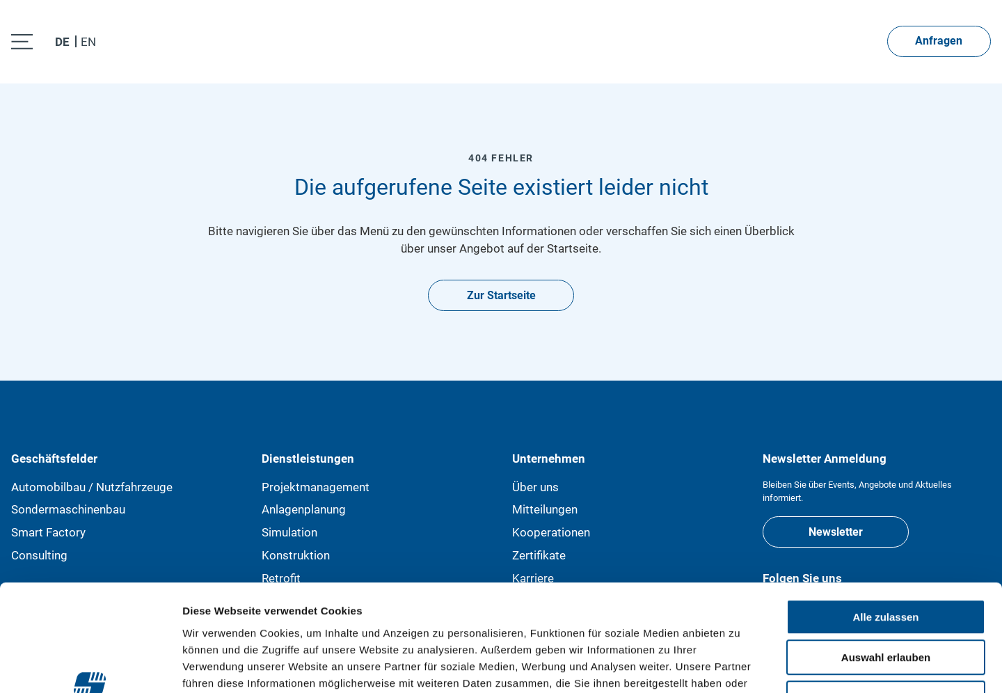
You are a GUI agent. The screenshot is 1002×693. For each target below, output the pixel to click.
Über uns (535, 487)
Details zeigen (740, 665)
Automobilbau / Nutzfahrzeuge (92, 487)
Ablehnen (885, 604)
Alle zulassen (885, 523)
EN (88, 42)
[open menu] (22, 42)
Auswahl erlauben (885, 564)
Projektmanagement (315, 487)
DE (62, 42)
